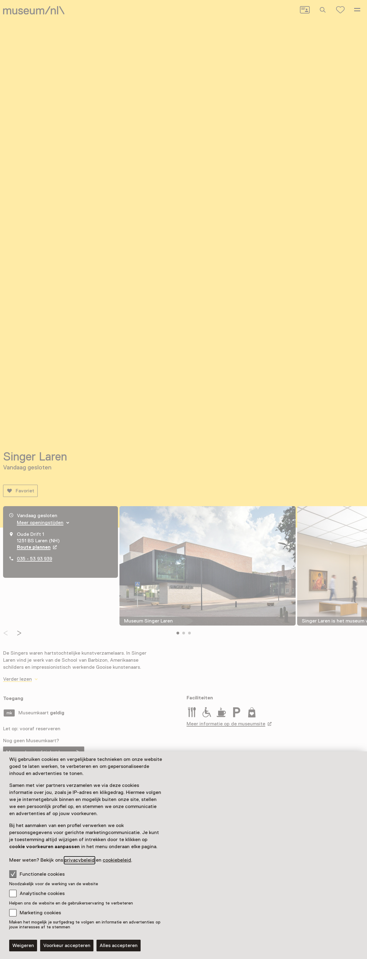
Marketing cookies (40, 913)
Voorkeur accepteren (66, 945)
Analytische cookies (42, 893)
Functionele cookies (37, 874)
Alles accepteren (119, 945)
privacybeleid (79, 860)
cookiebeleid (117, 860)
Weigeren (23, 945)
